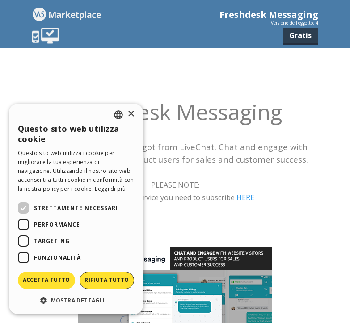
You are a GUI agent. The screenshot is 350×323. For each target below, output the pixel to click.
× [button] (130, 114)
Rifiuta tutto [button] (106, 280)
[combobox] (118, 114)
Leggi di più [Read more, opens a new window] (110, 189)
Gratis (300, 35)
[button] (76, 300)
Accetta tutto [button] (46, 280)
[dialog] (76, 209)
